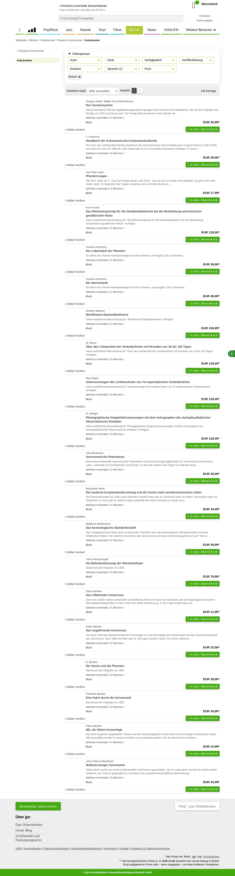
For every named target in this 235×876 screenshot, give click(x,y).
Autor (73, 60)
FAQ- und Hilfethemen (197, 806)
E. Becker (153, 664)
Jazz (69, 30)
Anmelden (204, 16)
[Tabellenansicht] (134, 90)
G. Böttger (153, 418)
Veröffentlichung (192, 60)
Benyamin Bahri (153, 491)
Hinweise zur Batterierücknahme (150, 848)
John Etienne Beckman (153, 763)
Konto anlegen (205, 20)
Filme (117, 30)
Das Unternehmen (29, 825)
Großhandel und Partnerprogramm (29, 838)
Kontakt (124, 848)
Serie (110, 60)
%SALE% (171, 30)
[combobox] (120, 18)
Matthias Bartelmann (153, 526)
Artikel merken (75, 129)
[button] (85, 60)
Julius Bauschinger (153, 561)
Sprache (114, 68)
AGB (18, 848)
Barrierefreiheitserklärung (86, 848)
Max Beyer (153, 380)
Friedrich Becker (153, 696)
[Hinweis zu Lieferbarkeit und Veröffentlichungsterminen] (124, 118)
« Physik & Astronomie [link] (30, 50)
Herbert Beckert (153, 313)
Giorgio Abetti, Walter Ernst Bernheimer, (153, 103)
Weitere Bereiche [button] (201, 30)
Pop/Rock (51, 30)
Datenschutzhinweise (56, 848)
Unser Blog (24, 830)
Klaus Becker (153, 593)
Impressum (110, 848)
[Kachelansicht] (140, 90)
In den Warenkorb (202, 129)
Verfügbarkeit (153, 60)
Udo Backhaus (153, 455)
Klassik (85, 30)
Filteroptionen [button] (79, 54)
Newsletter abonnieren (38, 806)
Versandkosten (32, 848)
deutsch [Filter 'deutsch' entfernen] (72, 76)
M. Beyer (153, 345)
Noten (151, 30)
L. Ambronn (153, 139)
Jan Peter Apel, (153, 174)
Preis (147, 68)
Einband (75, 68)
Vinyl (102, 30)
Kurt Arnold (153, 212)
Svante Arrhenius (153, 249)
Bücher (134, 30)
